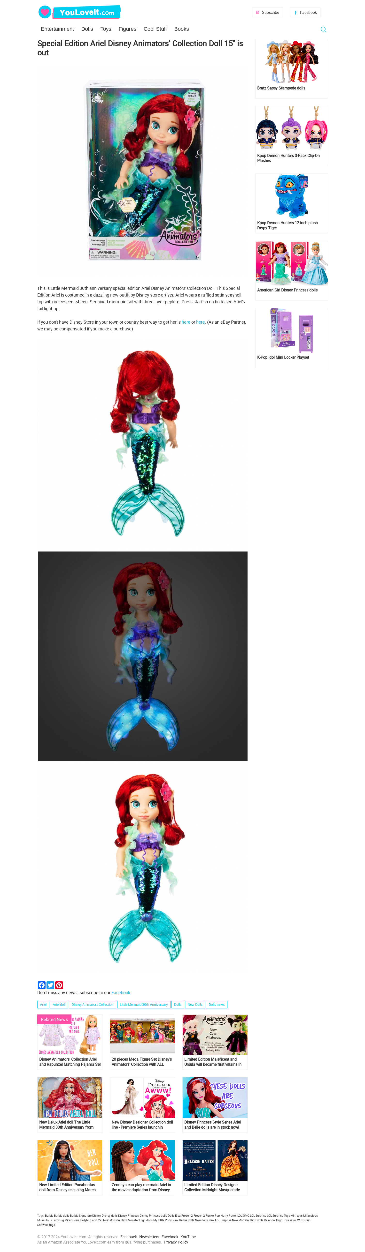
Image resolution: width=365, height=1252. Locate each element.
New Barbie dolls (183, 1220)
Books (181, 29)
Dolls (87, 29)
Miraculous (310, 1215)
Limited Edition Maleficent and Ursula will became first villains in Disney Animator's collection (212, 1062)
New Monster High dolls (247, 1220)
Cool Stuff (155, 29)
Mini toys (297, 1215)
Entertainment (57, 29)
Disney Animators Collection (93, 1004)
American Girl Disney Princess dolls (287, 290)
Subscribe (270, 12)
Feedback (128, 1236)
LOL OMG (243, 1215)
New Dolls (195, 1004)
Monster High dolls (140, 1220)
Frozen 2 (199, 1215)
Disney (96, 1215)
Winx (293, 1220)
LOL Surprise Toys (278, 1215)
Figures (127, 29)
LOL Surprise (258, 1215)
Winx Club (304, 1220)
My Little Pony (162, 1220)
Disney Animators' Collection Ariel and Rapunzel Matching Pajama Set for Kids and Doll (70, 1062)
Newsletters (149, 1236)
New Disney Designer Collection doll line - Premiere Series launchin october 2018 (142, 1125)
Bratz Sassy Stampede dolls (281, 88)
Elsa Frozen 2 (184, 1215)
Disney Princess (128, 1215)
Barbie (49, 1215)
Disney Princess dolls (153, 1215)
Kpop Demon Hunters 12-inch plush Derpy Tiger (287, 225)
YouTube (188, 1236)
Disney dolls (109, 1215)
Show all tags (46, 1225)
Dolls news (217, 1004)
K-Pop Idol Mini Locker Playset (283, 357)
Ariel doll (59, 1004)
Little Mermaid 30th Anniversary (144, 1004)
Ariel (43, 1004)
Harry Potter (229, 1215)
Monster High (118, 1220)
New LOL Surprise (220, 1220)
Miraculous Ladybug (50, 1220)
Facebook (308, 12)
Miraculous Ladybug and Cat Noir (87, 1220)
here (186, 322)
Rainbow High (273, 1220)
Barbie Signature (81, 1215)
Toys (105, 29)
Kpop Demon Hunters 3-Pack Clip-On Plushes (288, 158)
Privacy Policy (176, 1242)
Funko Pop (213, 1215)
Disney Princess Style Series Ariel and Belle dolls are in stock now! (212, 1125)
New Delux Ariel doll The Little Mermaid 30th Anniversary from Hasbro (66, 1125)
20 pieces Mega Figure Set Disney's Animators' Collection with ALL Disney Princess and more (142, 1062)
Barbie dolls (61, 1215)
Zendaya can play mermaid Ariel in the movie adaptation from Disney (141, 1187)
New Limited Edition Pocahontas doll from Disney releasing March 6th (67, 1187)
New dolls (201, 1220)
